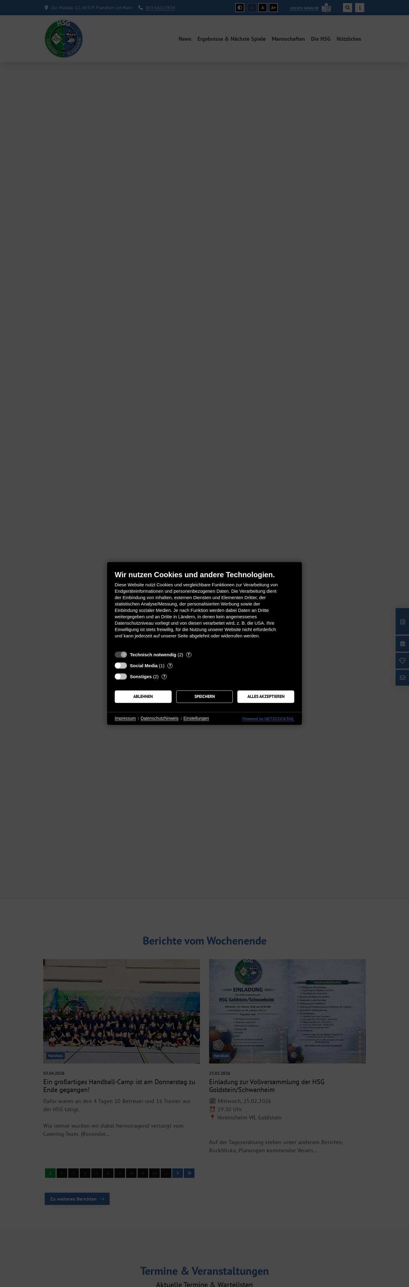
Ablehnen (143, 696)
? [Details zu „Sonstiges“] (164, 676)
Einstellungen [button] (196, 718)
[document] (204, 609)
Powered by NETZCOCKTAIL (268, 718)
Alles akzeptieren (266, 696)
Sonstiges (141, 676)
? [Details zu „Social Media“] (170, 665)
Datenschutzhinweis (160, 718)
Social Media (144, 665)
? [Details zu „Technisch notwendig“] (189, 654)
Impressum (125, 718)
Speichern (204, 696)
